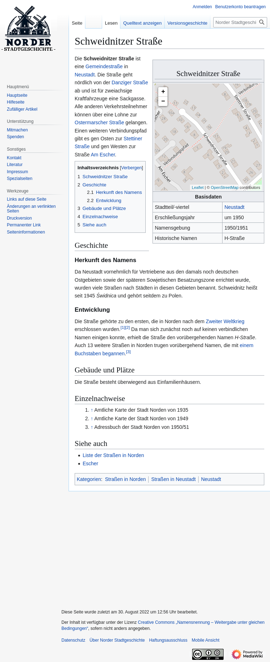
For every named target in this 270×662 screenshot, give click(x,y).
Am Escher (103, 154)
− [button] (163, 101)
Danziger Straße (130, 82)
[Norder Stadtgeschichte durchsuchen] (240, 22)
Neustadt (234, 207)
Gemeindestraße (103, 66)
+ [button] (163, 91)
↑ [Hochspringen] (92, 410)
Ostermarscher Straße (99, 122)
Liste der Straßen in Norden (113, 455)
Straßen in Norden (125, 479)
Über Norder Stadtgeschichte (117, 640)
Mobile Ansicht (205, 640)
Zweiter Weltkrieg (225, 321)
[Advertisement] (163, 547)
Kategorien (89, 479)
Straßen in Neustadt (173, 479)
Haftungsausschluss (168, 640)
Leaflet (198, 187)
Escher (90, 463)
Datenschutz (73, 640)
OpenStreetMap (225, 187)
